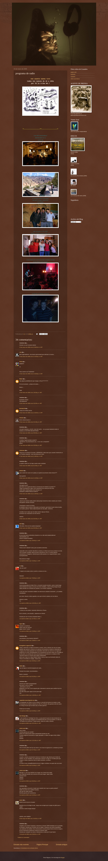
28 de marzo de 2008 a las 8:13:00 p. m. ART (30, 465)
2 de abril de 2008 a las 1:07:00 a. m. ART (29, 618)
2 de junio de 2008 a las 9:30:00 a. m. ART (30, 834)
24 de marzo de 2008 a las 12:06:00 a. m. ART (31, 347)
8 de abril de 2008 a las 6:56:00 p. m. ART (29, 781)
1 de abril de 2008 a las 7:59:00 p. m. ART (29, 578)
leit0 (20, 523)
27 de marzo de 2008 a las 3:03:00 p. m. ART (30, 445)
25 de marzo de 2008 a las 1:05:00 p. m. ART (30, 392)
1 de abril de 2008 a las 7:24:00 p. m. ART (29, 560)
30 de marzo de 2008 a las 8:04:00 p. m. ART (30, 528)
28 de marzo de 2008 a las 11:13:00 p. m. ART (31, 478)
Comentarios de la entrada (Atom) (29, 848)
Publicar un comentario (23, 837)
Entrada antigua (61, 844)
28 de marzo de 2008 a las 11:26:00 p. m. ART (31, 493)
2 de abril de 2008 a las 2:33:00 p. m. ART (29, 631)
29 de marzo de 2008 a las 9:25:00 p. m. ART (30, 518)
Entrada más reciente (21, 844)
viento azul (22, 728)
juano (20, 800)
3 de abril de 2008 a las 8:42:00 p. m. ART (29, 676)
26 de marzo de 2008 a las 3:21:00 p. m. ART (30, 422)
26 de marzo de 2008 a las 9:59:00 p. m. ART (30, 433)
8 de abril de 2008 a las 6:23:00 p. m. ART (29, 765)
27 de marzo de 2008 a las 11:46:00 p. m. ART (31, 456)
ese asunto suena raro (40, 79)
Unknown (22, 450)
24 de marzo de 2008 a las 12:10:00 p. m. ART (31, 356)
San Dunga (22, 715)
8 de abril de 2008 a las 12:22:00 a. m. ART (30, 723)
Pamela (21, 417)
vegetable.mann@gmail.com (27, 700)
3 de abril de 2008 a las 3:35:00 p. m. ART (29, 661)
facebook (73, 74)
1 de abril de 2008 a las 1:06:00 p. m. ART (29, 540)
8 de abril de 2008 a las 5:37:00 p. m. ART (29, 750)
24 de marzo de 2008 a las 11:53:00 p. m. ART (31, 373)
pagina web (74, 72)
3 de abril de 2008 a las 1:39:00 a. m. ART (29, 640)
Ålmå (20, 361)
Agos (20, 623)
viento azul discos (75, 78)
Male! (20, 378)
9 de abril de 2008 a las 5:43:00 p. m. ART (29, 795)
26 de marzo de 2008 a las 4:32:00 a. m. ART (30, 403)
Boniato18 (22, 408)
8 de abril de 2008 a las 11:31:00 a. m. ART (30, 740)
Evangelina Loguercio (25, 645)
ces (20, 352)
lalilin (20, 666)
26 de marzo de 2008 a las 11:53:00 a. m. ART (31, 412)
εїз (20, 566)
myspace (73, 76)
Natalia (21, 470)
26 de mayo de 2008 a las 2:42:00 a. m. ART (30, 818)
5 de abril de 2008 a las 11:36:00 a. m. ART (30, 695)
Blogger (63, 857)
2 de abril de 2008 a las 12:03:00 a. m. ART (30, 603)
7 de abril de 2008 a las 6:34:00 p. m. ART (29, 711)
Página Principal (42, 844)
